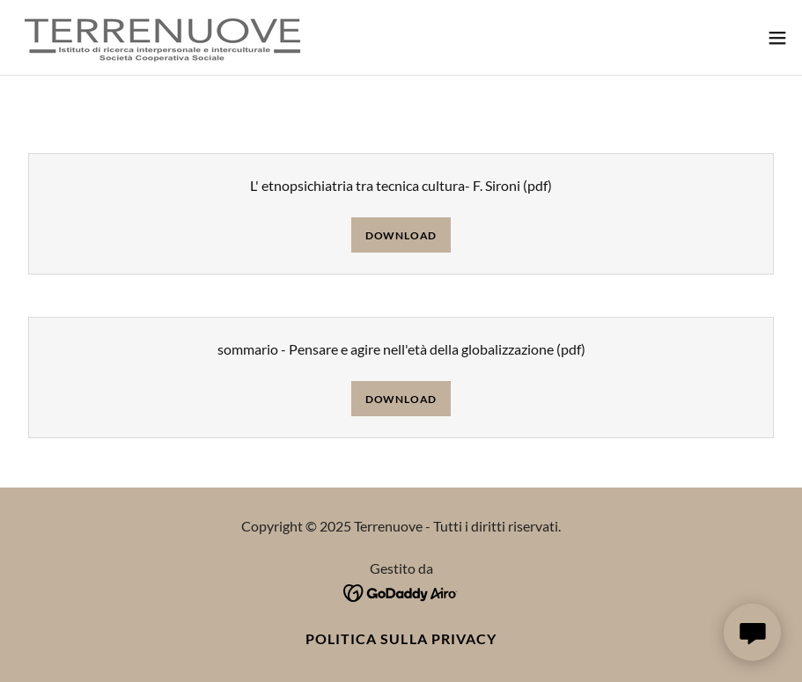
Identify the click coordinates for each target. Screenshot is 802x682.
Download (401, 235)
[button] (777, 37)
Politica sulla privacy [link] (400, 638)
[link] (163, 37)
